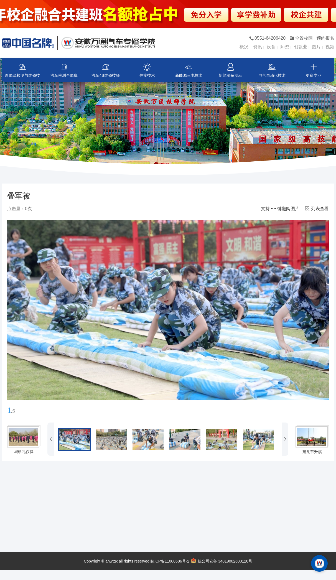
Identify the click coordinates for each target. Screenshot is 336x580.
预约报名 (325, 38)
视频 (329, 46)
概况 (244, 46)
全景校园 (301, 38)
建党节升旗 (312, 451)
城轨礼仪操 (24, 451)
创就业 (300, 46)
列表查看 (317, 208)
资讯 (257, 46)
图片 (316, 46)
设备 (271, 46)
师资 (284, 46)
